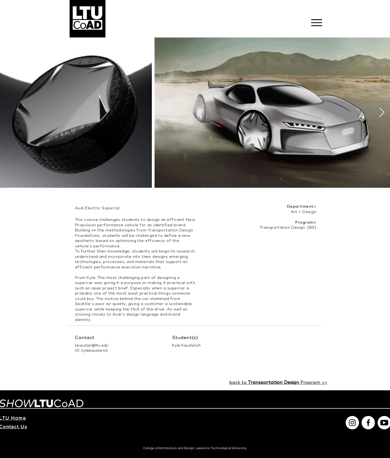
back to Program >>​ (278, 382)
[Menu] (316, 22)
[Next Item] (382, 112)
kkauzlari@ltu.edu (91, 345)
